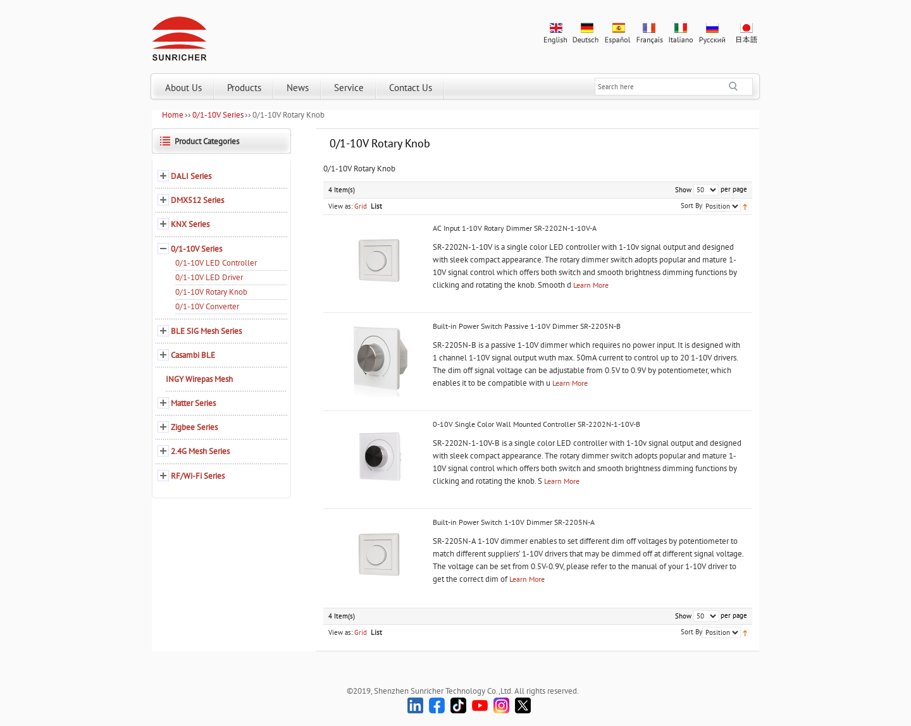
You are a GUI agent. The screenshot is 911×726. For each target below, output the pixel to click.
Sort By (691, 205)
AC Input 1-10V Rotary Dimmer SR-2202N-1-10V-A (515, 228)
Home (172, 114)
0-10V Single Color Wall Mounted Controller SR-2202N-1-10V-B (536, 424)
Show (683, 189)
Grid (360, 206)
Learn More (591, 285)
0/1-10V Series (218, 114)
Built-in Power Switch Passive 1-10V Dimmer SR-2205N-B (527, 326)
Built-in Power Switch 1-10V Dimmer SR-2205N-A (514, 522)
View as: (340, 206)
